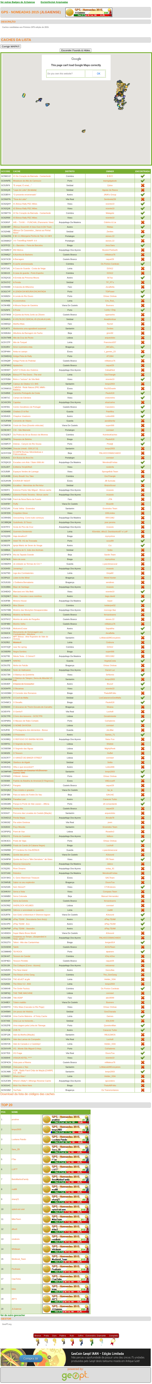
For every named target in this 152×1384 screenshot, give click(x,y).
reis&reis (16, 1239)
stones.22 (110, 236)
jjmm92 (110, 333)
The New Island (20, 970)
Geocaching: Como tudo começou (28, 518)
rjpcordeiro (110, 1081)
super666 (110, 425)
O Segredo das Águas (23, 748)
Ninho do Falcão (20, 665)
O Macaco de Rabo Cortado (25, 721)
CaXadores (110, 721)
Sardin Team (110, 555)
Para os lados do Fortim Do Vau (27, 795)
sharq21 (15, 1199)
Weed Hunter (110, 578)
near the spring (20, 647)
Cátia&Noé (110, 370)
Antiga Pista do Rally (22, 356)
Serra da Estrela (20, 901)
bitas (14, 1289)
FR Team (110, 859)
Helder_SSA (110, 979)
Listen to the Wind (21, 578)
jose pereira (110, 522)
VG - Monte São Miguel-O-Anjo (27, 1048)
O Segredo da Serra (22, 744)
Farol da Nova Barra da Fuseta (27, 499)
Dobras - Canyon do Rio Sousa (27, 444)
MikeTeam (16, 1219)
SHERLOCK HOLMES (23, 905)
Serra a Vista (19, 891)
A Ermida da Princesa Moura (26, 278)
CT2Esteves (110, 887)
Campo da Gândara (22, 398)
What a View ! (19, 1076)
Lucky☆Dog (109, 310)
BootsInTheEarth (110, 250)
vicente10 (110, 204)
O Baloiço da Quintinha (23, 675)
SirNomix (110, 675)
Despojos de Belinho (22, 439)
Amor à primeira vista (22, 347)
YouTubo (17, 1090)
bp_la (109, 790)
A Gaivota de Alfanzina (23, 287)
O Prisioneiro (19, 735)
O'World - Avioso (20, 776)
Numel (110, 324)
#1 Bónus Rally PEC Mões (25, 204)
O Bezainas (18, 688)
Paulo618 (110, 393)
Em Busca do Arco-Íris (23, 458)
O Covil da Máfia (20, 698)
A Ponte (16, 310)
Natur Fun (109, 739)
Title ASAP (18, 998)
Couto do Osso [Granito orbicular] (28, 425)
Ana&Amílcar (110, 319)
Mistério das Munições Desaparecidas (30, 610)
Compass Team (110, 891)
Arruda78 (110, 818)
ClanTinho (16, 1279)
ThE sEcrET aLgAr (21, 979)
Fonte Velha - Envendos (24, 508)
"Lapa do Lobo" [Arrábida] (24, 190)
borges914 (110, 942)
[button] (119, 108)
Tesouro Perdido (20, 961)
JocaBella (110, 287)
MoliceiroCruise (20, 628)
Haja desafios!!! (20, 536)
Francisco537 (110, 342)
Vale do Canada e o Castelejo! (26, 1044)
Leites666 (110, 416)
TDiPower (110, 291)
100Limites (110, 513)
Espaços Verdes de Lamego (26, 471)
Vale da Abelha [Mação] (23, 1035)
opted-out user (18, 1209)
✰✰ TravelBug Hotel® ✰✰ (25, 240)
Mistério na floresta (21, 615)
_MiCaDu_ (110, 347)
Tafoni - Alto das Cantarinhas (26, 942)
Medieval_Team (19, 1259)
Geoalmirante (110, 716)
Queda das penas (21, 855)
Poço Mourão (19, 827)
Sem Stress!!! (19, 887)
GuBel (110, 753)
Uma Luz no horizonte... (24, 1021)
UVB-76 (16, 1030)
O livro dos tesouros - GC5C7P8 (27, 716)
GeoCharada (110, 1011)
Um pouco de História (23, 1011)
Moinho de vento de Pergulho (26, 619)
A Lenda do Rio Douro (23, 296)
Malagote (110, 213)
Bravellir (110, 504)
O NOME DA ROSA (22, 725)
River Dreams (19, 868)
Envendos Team (110, 508)
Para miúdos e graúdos (23, 790)
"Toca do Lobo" (20, 199)
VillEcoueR (110, 781)
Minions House (20, 601)
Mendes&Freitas (110, 462)
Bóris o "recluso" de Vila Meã (26, 379)
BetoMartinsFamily (20, 1179)
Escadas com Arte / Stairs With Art (28, 462)
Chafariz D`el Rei (21, 411)
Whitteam (16, 1249)
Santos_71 (110, 735)
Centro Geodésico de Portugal (26, 407)
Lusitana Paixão (19, 1139)
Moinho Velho (19, 624)
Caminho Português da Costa (26, 393)
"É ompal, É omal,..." (22, 185)
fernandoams (110, 615)
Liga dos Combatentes (23, 573)
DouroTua (110, 882)
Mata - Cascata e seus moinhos (27, 596)
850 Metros (18, 250)
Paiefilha (110, 411)
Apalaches (18, 365)
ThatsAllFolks (110, 693)
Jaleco (110, 864)
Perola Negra (19, 818)
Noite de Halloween (22, 670)
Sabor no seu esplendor (24, 882)
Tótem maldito (19, 1002)
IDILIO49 (110, 1021)
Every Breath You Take (23, 476)
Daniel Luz (110, 670)
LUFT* (15, 1169)
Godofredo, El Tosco (22, 522)
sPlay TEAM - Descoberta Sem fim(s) (30, 919)
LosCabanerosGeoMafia (110, 698)
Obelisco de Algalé (21, 762)
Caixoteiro (110, 407)
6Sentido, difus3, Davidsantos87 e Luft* (110, 531)
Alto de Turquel (20, 342)
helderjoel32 (110, 605)
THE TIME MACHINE (23, 993)
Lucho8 (110, 711)
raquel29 (110, 259)
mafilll (110, 910)
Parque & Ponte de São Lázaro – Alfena (31, 804)
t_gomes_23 (110, 351)
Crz (110, 545)
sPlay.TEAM (110, 919)
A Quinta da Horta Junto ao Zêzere (29, 315)
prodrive (15, 1119)
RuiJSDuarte (110, 388)
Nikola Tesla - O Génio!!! (24, 656)
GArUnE (110, 795)
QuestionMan (110, 1025)
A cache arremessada (23, 264)
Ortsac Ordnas (110, 296)
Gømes (110, 1016)
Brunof (110, 684)
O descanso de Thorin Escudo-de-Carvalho (32, 707)
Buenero (110, 305)
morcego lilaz (110, 610)
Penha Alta (18, 808)
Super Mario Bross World (24, 933)
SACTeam (110, 878)
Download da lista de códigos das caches (27, 1094)
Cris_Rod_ (110, 301)
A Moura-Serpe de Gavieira (25, 305)
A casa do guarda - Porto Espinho (28, 273)
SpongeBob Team (110, 471)
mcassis (110, 490)
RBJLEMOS (109, 1035)
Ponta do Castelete (22, 836)
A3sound (110, 855)
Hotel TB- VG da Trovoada (25, 541)
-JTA (110, 499)
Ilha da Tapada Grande (23, 555)
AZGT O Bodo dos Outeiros (25, 370)
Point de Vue (19, 831)
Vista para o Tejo (20, 1067)
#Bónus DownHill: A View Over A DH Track (32, 227)
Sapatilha (110, 628)
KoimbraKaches (110, 435)
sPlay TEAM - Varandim (24, 928)
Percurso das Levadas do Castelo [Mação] (32, 813)
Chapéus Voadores (22, 416)
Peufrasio (16, 1269)
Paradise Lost (19, 799)
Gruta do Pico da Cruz (23, 527)
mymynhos (110, 536)
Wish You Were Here (22, 1085)
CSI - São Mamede (22, 430)
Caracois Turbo (110, 799)
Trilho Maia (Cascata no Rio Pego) (28, 1007)
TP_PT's (110, 282)
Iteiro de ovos (19, 559)
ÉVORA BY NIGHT (21, 481)
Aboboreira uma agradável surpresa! (29, 328)
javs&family (110, 421)
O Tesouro (18, 753)
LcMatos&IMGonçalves (109, 638)
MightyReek (110, 748)
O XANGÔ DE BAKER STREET (27, 758)
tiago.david (110, 596)
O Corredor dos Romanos (24, 693)
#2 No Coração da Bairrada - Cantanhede (32, 213)
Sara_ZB (16, 1149)
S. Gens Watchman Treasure (26, 878)
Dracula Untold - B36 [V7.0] (25, 448)
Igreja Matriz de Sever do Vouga (27, 545)
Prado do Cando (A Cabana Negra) (29, 845)
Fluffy (15, 504)
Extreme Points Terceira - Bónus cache (30, 495)
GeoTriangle (110, 375)
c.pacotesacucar (110, 564)
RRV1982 (110, 518)
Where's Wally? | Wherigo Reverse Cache (32, 1081)
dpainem (110, 951)
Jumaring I (18, 568)
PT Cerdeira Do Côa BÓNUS (26, 850)
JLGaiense (50, 12)
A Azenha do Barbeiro (23, 254)
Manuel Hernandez (110, 896)
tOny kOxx (110, 956)
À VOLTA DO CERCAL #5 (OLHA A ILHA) (32, 319)
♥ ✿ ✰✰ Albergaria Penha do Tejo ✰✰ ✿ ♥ (32, 236)
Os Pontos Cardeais (110, 264)
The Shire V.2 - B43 (22, 984)
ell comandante (110, 804)
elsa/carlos (110, 402)
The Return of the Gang (24, 975)
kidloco (110, 836)
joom (110, 822)
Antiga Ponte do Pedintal (24, 361)
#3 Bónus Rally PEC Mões (25, 218)
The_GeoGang (110, 975)
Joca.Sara (110, 245)
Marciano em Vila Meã (23, 591)
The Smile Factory (21, 988)
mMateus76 (110, 254)
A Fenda (17, 282)
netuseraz (110, 965)
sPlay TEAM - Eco (21, 924)
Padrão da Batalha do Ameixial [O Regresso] (33, 781)
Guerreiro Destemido (22, 531)
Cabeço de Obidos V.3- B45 (25, 384)
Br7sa (110, 278)
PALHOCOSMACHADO (110, 453)
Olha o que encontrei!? (23, 767)
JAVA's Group (110, 194)
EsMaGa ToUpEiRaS (22, 467)
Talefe (15, 947)
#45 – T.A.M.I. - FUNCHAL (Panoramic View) (33, 222)
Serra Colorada (20, 896)
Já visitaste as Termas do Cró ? (27, 564)
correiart (110, 430)
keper (110, 601)
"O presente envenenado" (24, 194)
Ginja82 (110, 573)
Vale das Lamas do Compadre (26, 1039)
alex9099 (110, 998)
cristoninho (110, 398)
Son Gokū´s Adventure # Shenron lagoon (31, 915)
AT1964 (110, 356)
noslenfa (110, 467)
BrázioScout (109, 485)
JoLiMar (110, 730)
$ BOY (110, 176)
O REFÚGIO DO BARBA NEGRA (28, 739)
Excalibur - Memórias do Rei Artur (28, 485)
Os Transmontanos (110, 1090)
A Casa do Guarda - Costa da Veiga (29, 268)
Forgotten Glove (20, 513)
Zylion (110, 185)
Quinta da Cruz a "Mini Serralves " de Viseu (32, 859)
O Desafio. (18, 702)
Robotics (17, 873)
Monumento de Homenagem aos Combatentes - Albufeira (28, 633)
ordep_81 (110, 868)
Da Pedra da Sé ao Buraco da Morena (30, 435)
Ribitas (110, 227)
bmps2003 (110, 384)
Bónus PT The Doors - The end (27, 375)
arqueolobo (110, 338)
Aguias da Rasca (110, 190)
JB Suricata (110, 481)
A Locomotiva (19, 301)
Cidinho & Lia (110, 222)
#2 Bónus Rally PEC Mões (25, 208)
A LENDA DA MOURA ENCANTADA (29, 291)
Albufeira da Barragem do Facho (28, 333)
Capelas (17, 402)
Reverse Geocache (22, 864)
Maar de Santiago (21, 587)
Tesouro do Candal (21, 956)
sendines (110, 582)
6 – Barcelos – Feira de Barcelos (28, 245)
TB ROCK (17, 951)
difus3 (14, 1229)
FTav (14, 1159)
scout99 (110, 541)
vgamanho (110, 315)
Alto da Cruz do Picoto (23, 338)
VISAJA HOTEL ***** (22, 1058)
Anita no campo (20, 351)
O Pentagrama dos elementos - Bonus (30, 730)
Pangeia (17, 785)
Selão (110, 550)
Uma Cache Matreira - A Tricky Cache (30, 1016)
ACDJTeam (110, 947)
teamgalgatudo (110, 181)
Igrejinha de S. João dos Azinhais (28, 550)
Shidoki (110, 744)
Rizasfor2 (110, 831)
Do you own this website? (60, 73)
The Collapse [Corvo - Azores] (26, 965)
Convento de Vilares (22, 421)
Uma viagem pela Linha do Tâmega (29, 1025)
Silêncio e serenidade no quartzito (28, 910)
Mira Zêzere (18, 605)
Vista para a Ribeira (22, 1062)
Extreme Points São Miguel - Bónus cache (32, 490)
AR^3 (14, 1299)
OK (98, 73)
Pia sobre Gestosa (21, 822)
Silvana (110, 707)
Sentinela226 (110, 199)
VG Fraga (17, 1053)
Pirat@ (110, 444)
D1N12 (110, 268)
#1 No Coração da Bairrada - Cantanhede (32, 176)
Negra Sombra (19, 651)
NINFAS (17, 661)
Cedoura (110, 642)
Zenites (110, 231)
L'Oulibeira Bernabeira (23, 582)
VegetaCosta (110, 661)
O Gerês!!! (18, 711)
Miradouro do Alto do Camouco (27, 181)
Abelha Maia (18, 324)
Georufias (110, 970)
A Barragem (18, 259)
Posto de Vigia (19, 841)
